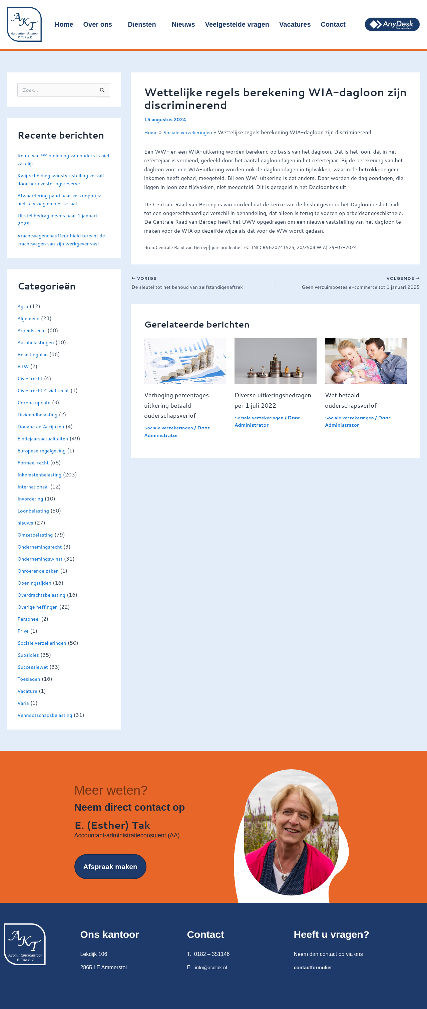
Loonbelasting (34, 518)
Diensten (144, 24)
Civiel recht (31, 386)
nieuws (26, 530)
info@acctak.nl (212, 967)
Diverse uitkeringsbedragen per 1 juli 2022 (273, 406)
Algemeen (29, 326)
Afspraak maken (110, 880)
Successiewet (34, 674)
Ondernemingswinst (42, 566)
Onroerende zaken (40, 578)
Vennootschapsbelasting (47, 723)
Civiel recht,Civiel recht (45, 398)
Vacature (28, 698)
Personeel (29, 626)
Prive (23, 638)
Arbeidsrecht (33, 338)
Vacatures (295, 24)
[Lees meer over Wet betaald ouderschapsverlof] (366, 362)
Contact (336, 24)
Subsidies (29, 662)
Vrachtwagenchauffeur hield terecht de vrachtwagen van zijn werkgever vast (61, 243)
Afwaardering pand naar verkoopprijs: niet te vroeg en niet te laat (63, 199)
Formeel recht (34, 470)
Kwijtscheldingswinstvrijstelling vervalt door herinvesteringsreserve (60, 179)
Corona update (35, 410)
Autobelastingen (37, 350)
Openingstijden (36, 590)
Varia (23, 711)
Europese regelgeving (43, 458)
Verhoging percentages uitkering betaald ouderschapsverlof (179, 406)
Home (64, 24)
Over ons (100, 24)
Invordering (31, 506)
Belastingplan (34, 362)
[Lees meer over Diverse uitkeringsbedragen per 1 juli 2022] (276, 362)
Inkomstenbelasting (41, 482)
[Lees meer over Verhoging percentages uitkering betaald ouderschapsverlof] (185, 362)
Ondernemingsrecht (41, 554)
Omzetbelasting (36, 542)
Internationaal (34, 494)
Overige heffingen (39, 614)
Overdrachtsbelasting (43, 602)
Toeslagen (29, 686)
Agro (23, 314)
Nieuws (183, 24)
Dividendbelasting (39, 422)
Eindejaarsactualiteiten (45, 446)
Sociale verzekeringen (44, 650)
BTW (23, 374)
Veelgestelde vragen (237, 24)
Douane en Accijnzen (43, 434)
